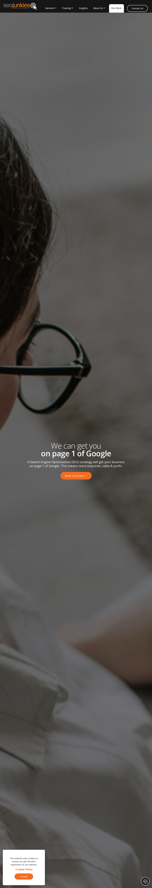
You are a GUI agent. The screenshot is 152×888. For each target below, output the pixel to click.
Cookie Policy (23, 869)
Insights (83, 8)
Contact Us (137, 8)
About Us (98, 8)
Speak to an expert (75, 475)
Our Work (116, 8)
